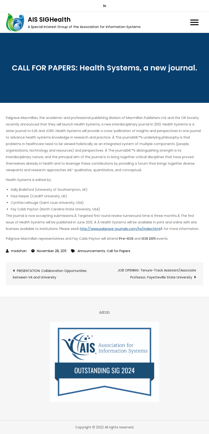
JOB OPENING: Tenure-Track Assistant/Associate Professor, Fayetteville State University (157, 274)
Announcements (91, 251)
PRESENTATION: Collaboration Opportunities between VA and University (50, 274)
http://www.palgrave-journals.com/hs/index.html (120, 228)
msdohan (19, 251)
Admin (104, 312)
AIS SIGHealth (49, 19)
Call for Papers (118, 251)
